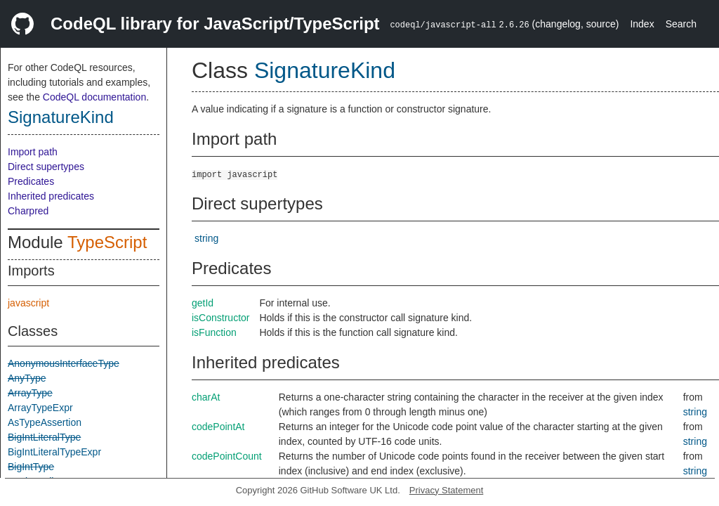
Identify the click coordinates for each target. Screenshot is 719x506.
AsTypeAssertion (44, 422)
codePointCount (227, 456)
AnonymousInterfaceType (63, 363)
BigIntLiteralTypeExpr (54, 452)
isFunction (214, 332)
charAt (206, 397)
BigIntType (31, 466)
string (206, 238)
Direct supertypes (46, 166)
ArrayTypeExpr (40, 407)
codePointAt (218, 426)
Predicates (31, 181)
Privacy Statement (446, 490)
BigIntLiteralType (44, 437)
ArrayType (30, 392)
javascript (28, 303)
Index (642, 24)
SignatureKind (61, 117)
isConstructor (220, 317)
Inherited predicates (51, 196)
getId (202, 303)
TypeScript (107, 242)
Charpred (28, 210)
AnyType (27, 378)
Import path (33, 151)
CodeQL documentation (94, 97)
